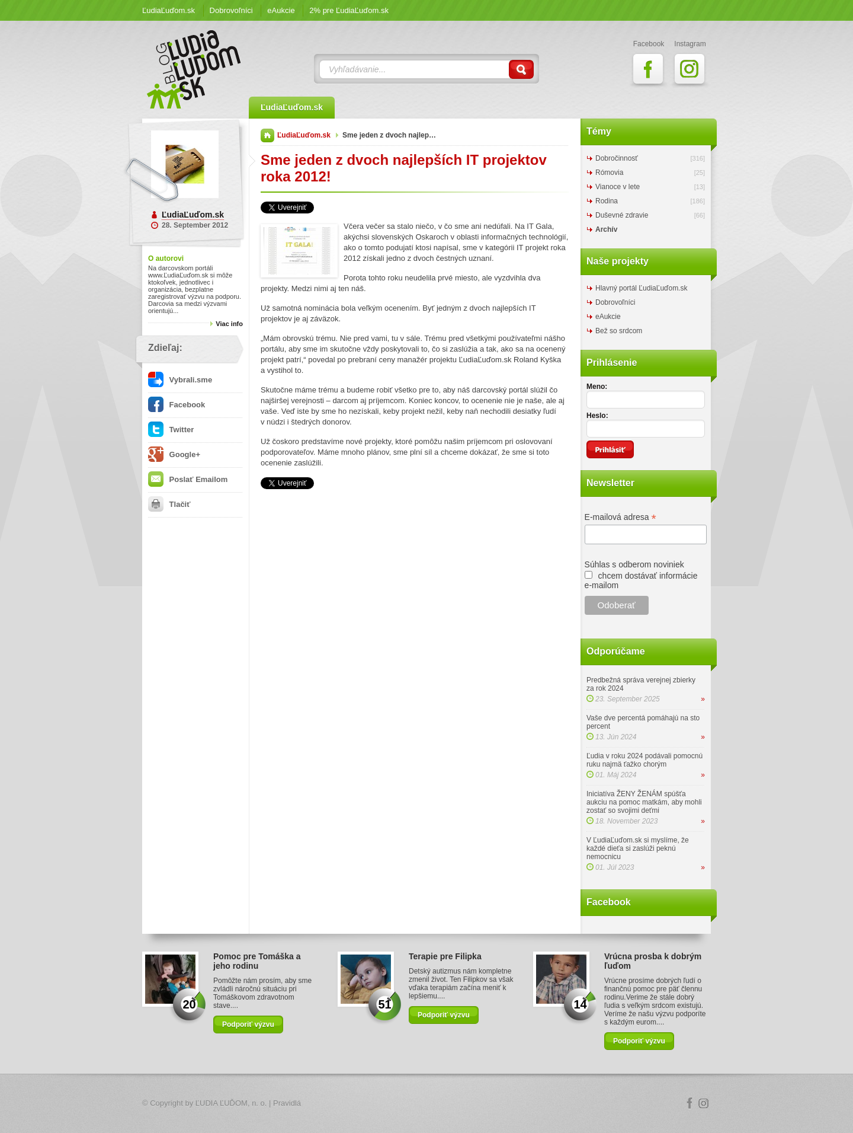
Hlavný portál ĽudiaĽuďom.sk (641, 288)
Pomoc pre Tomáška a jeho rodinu (257, 961)
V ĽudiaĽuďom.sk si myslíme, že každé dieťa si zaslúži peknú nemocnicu (637, 848)
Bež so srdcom (618, 331)
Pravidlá (287, 1103)
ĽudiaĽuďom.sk (168, 10)
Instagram (704, 1103)
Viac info (229, 323)
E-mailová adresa (620, 517)
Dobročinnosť (616, 158)
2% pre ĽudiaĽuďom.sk (349, 10)
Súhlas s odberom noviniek (634, 564)
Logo (426, 1104)
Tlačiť (169, 504)
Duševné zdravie (621, 215)
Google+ (174, 454)
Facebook (176, 404)
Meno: (596, 386)
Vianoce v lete (617, 187)
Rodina (606, 201)
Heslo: (597, 415)
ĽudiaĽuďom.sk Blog (194, 69)
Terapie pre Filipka (445, 956)
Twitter (171, 429)
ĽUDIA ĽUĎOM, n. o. (231, 1103)
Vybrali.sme (180, 379)
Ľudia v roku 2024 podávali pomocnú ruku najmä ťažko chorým (644, 760)
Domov (267, 135)
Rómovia (609, 172)
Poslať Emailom (187, 479)
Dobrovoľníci (231, 10)
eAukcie (280, 10)
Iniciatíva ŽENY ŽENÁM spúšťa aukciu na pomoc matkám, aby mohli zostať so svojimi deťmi (644, 802)
